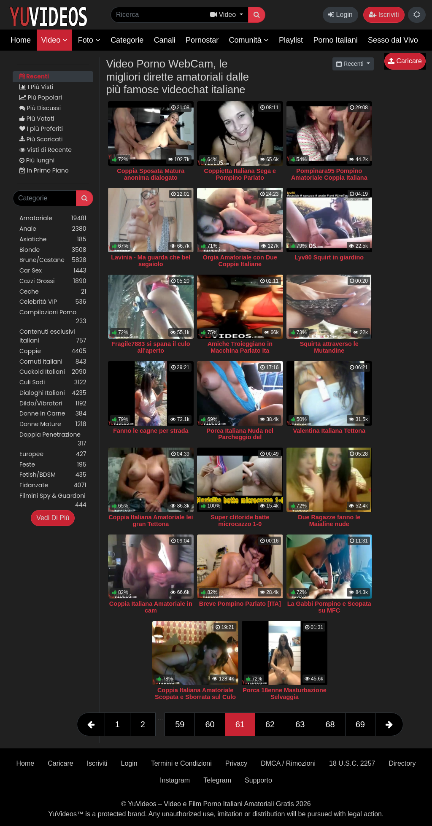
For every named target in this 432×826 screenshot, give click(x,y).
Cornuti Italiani (52, 361)
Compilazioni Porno (52, 317)
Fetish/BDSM (52, 474)
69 (360, 724)
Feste (52, 464)
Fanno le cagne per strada (150, 430)
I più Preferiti (41, 128)
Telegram (217, 780)
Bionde (52, 250)
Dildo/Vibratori (52, 403)
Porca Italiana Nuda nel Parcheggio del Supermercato (240, 437)
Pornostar (202, 40)
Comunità (249, 40)
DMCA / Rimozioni (288, 763)
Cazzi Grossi (52, 281)
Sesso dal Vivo (393, 40)
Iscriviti (384, 14)
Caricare (405, 61)
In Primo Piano (44, 170)
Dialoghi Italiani (52, 393)
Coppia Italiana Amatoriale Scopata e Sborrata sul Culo (195, 693)
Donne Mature (52, 424)
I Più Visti (36, 87)
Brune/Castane (52, 260)
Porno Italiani (335, 40)
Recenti (34, 76)
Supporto (258, 780)
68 (330, 724)
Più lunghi (36, 160)
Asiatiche (52, 239)
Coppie (52, 351)
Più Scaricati (40, 139)
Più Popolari (40, 97)
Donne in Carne (52, 413)
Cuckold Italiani (52, 371)
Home (21, 40)
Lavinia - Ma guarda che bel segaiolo (150, 260)
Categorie (127, 40)
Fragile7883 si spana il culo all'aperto (150, 347)
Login (340, 14)
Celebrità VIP (52, 301)
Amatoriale (52, 218)
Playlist (291, 40)
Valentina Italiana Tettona (329, 430)
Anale (52, 228)
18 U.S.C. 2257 (352, 763)
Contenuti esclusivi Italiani (52, 336)
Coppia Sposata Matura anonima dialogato (150, 174)
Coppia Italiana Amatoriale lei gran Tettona (150, 520)
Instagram (175, 780)
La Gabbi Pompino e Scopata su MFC (329, 607)
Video (54, 40)
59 (179, 724)
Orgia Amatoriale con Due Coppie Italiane (240, 260)
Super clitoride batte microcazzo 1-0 (240, 520)
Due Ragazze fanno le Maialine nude (329, 520)
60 (209, 724)
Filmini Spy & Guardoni (52, 500)
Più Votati (36, 118)
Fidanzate (52, 485)
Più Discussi (40, 108)
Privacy (236, 763)
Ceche (52, 291)
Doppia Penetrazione (52, 439)
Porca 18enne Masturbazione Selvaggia (284, 693)
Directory (402, 763)
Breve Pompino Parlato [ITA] (240, 603)
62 (270, 724)
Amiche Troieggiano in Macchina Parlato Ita (240, 347)
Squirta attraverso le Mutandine (329, 347)
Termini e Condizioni (181, 763)
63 (300, 724)
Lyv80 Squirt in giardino (329, 257)
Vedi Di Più (52, 517)
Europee (52, 454)
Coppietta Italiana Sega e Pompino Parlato (240, 174)
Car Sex (52, 270)
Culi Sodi (52, 382)
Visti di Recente (45, 150)
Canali (165, 40)
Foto (89, 40)
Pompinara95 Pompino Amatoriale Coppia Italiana (329, 174)
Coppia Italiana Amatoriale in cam (150, 607)
